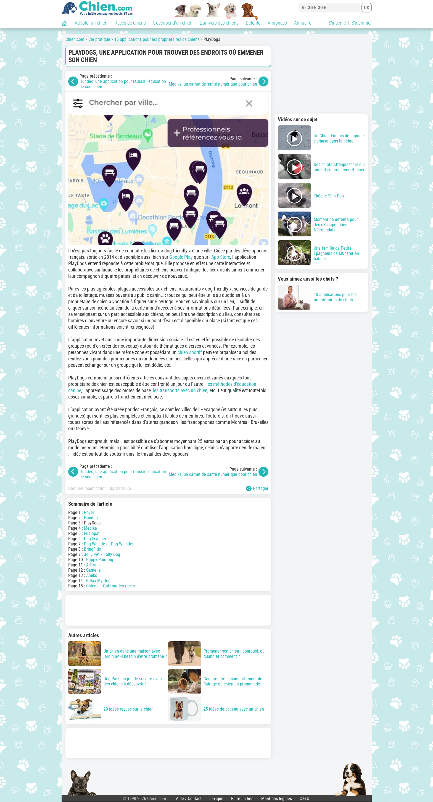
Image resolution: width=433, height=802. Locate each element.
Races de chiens (130, 23)
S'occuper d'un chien (172, 23)
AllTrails (93, 565)
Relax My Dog (98, 580)
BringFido (92, 549)
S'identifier (362, 23)
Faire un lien (242, 798)
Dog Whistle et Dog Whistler (109, 544)
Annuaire (302, 23)
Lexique (216, 798)
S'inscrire (337, 23)
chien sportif (190, 352)
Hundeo (91, 517)
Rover (89, 512)
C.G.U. (305, 798)
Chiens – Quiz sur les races (110, 586)
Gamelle (93, 570)
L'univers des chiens (219, 23)
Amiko (91, 575)
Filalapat (92, 533)
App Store (220, 257)
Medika (90, 528)
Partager (257, 488)
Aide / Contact (189, 798)
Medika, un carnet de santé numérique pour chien (213, 84)
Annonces (277, 23)
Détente (253, 23)
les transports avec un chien (180, 390)
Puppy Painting (99, 559)
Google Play (181, 257)
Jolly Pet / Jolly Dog (102, 554)
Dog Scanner (95, 538)
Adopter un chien (91, 23)
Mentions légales (276, 798)
